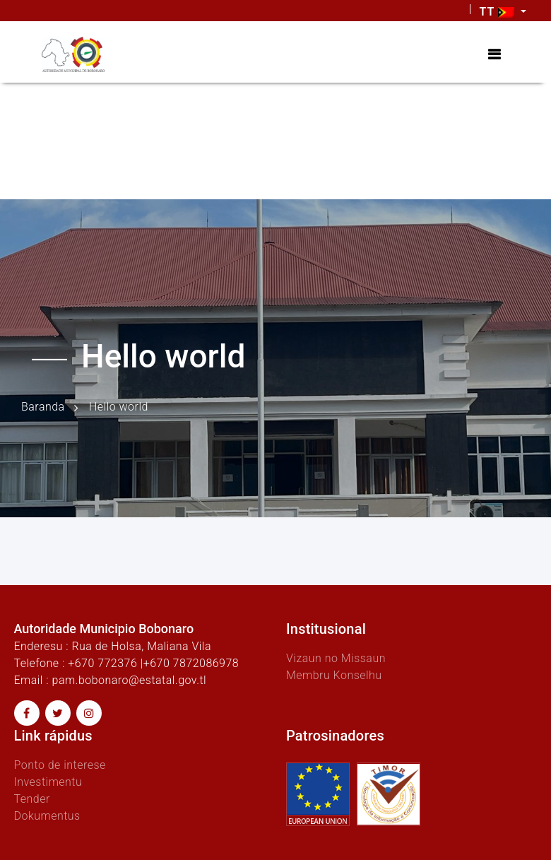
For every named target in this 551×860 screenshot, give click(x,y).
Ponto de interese (60, 765)
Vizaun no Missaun (336, 658)
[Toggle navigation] (494, 54)
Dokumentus (47, 816)
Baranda (43, 406)
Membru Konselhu (334, 675)
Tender (32, 799)
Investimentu (48, 782)
